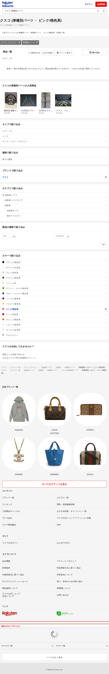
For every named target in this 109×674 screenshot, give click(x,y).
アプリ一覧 (60, 646)
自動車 (56, 205)
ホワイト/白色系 (54, 267)
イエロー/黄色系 (54, 304)
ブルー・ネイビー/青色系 (54, 293)
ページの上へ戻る (54, 657)
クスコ (54, 177)
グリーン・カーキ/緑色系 (54, 288)
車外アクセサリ (57, 216)
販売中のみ (34, 53)
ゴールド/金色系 (54, 330)
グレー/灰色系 (54, 272)
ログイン (89, 4)
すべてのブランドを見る (54, 484)
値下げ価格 (54, 159)
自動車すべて (57, 210)
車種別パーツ (30, 42)
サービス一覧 (6, 646)
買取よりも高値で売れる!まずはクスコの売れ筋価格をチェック (54, 356)
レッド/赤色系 (54, 314)
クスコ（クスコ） (10, 42)
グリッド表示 (64, 53)
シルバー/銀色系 (54, 324)
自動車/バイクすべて (56, 200)
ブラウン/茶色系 (54, 278)
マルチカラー (54, 335)
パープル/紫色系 (54, 298)
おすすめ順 (48, 53)
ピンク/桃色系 (54, 309)
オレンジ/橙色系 (54, 319)
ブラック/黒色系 (54, 262)
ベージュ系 (54, 283)
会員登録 (101, 4)
